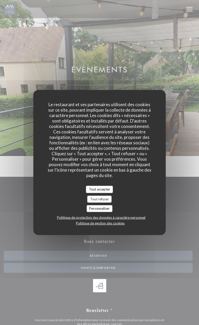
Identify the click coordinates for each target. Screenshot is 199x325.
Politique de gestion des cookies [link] (100, 223)
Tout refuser (99, 199)
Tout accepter (99, 189)
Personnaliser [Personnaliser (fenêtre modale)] (99, 208)
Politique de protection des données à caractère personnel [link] (101, 217)
